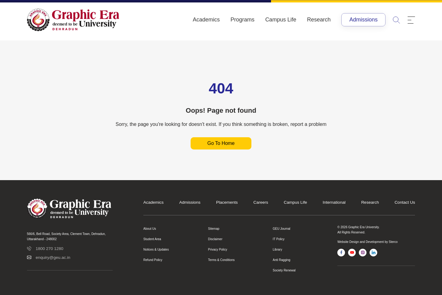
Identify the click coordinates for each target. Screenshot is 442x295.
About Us (149, 228)
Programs (242, 20)
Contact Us (404, 202)
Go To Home (221, 143)
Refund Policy (152, 260)
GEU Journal (281, 228)
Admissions (363, 20)
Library (277, 249)
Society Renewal (284, 270)
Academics (206, 20)
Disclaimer (215, 239)
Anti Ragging (281, 260)
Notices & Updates (156, 249)
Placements (227, 202)
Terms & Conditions (221, 260)
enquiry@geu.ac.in (53, 257)
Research (319, 20)
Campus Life (280, 20)
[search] (396, 20)
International (334, 202)
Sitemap (213, 228)
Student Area (152, 239)
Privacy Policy (217, 249)
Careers (261, 202)
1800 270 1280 (49, 248)
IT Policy (279, 239)
